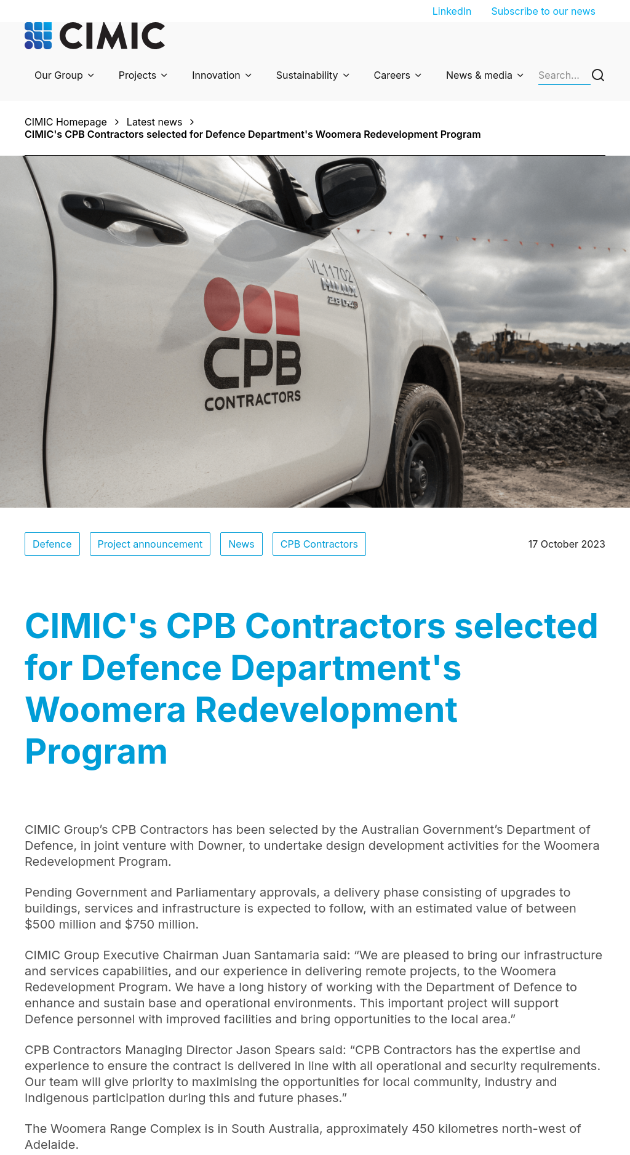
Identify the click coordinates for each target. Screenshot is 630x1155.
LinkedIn (452, 11)
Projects (137, 75)
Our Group (58, 75)
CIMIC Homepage (66, 122)
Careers (392, 75)
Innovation (216, 75)
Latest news (155, 122)
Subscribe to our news (543, 11)
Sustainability (307, 75)
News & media (479, 75)
